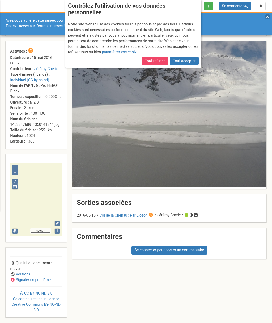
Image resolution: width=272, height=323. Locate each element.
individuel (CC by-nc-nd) (29, 80)
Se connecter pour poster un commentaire (169, 250)
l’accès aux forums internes (40, 26)
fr (261, 6)
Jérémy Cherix (46, 69)
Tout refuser (155, 61)
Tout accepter (184, 61)
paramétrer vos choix (119, 52)
